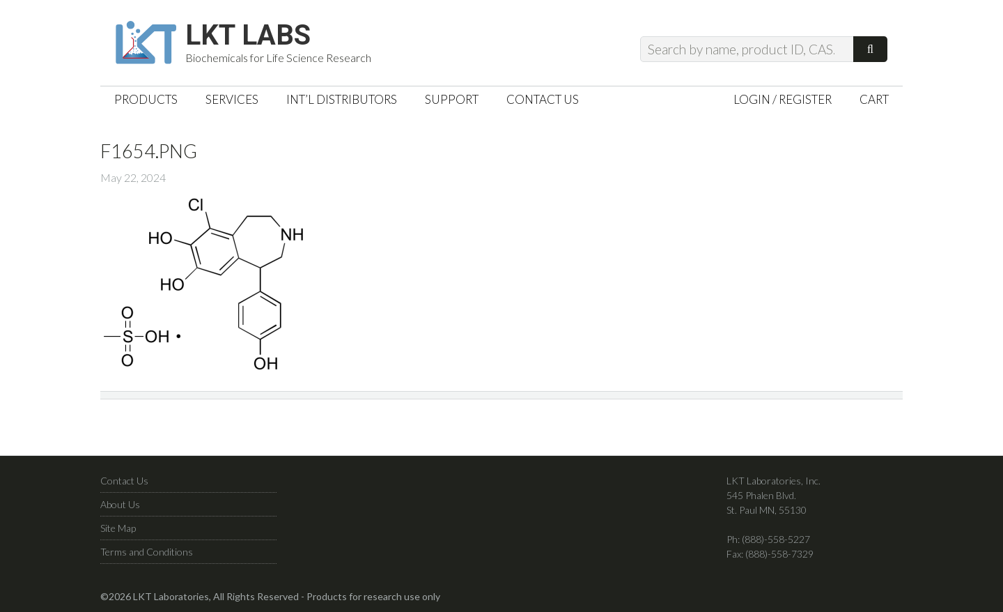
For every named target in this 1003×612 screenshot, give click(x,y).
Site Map (118, 528)
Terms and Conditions (146, 552)
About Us (120, 504)
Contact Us (124, 481)
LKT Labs (248, 35)
